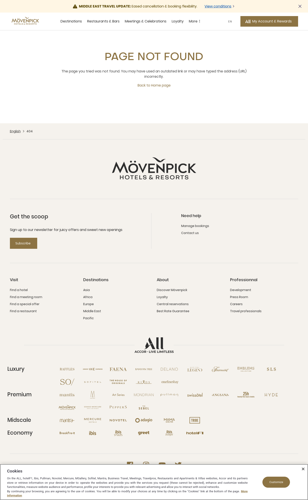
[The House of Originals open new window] (118, 382)
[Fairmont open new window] (220, 369)
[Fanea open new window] (118, 369)
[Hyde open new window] (271, 394)
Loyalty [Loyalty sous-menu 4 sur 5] (178, 21)
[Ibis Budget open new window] (169, 433)
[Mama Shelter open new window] (169, 420)
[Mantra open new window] (67, 420)
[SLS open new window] (271, 369)
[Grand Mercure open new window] (93, 407)
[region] (154, 482)
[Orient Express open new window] (93, 369)
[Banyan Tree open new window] (144, 369)
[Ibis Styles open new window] (118, 433)
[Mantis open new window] (67, 394)
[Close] (303, 469)
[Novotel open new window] (118, 420)
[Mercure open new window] (93, 420)
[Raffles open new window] (67, 369)
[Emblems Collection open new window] (246, 369)
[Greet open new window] (144, 433)
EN (230, 21)
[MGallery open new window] (93, 394)
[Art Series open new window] (118, 394)
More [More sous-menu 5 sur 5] (195, 21)
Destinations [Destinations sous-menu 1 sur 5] (71, 21)
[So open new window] (67, 382)
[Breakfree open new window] (67, 433)
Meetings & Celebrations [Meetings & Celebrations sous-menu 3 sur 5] (145, 21)
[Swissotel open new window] (195, 394)
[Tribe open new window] (195, 420)
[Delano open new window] (169, 369)
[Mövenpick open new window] (67, 407)
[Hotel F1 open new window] (195, 433)
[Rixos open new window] (144, 382)
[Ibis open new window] (93, 433)
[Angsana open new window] (220, 394)
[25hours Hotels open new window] (246, 394)
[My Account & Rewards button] (269, 21)
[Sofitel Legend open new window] (195, 369)
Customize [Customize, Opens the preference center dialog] (276, 482)
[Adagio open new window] (144, 420)
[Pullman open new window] (169, 394)
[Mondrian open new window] (144, 394)
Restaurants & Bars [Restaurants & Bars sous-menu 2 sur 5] (103, 21)
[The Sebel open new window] (144, 407)
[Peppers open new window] (118, 407)
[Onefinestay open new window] (169, 382)
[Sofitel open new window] (93, 382)
